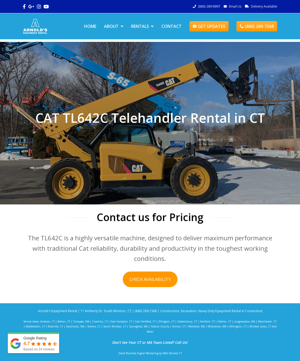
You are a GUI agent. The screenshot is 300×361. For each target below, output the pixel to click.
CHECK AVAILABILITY (150, 279)
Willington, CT (238, 326)
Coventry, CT (100, 321)
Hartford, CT (207, 321)
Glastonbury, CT (187, 321)
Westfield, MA (196, 326)
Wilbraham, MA (217, 326)
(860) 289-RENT (209, 6)
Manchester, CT (267, 321)
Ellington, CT (166, 321)
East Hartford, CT (145, 321)
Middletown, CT (35, 326)
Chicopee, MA (81, 321)
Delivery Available (264, 6)
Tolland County (160, 326)
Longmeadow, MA (244, 321)
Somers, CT (93, 326)
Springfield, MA (138, 326)
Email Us (235, 6)
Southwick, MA (75, 326)
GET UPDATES (209, 26)
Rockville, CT (55, 326)
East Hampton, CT (121, 321)
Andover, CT (47, 321)
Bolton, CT (64, 321)
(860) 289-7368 (257, 26)
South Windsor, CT (114, 326)
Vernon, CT (179, 326)
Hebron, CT (224, 321)
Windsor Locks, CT (260, 326)
